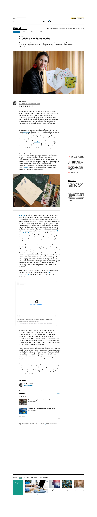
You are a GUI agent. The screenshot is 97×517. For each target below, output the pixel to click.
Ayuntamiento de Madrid (63, 28)
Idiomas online (34, 477)
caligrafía (26, 132)
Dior (48, 272)
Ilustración (24, 418)
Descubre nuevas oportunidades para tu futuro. (66, 490)
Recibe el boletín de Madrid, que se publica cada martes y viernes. (32, 390)
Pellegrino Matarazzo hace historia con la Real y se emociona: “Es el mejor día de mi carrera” (75, 162)
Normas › (58, 393)
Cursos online (27, 477)
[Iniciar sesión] (80, 18)
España (48, 28)
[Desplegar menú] (14, 21)
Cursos (20, 477)
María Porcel (22, 101)
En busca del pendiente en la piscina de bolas (41, 408)
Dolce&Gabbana (24, 274)
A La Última (21, 36)
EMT (76, 28)
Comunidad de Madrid (54, 28)
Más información (22, 424)
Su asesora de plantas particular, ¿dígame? (41, 400)
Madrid (17, 28)
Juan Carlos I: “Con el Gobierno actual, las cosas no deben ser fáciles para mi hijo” (76, 204)
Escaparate (15, 477)
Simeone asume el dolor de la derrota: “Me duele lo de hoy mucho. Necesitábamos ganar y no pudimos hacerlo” (76, 168)
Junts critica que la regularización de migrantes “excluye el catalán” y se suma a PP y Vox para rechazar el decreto (76, 199)
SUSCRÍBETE (74, 18)
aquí (45, 424)
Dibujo (20, 418)
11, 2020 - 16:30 (25, 103)
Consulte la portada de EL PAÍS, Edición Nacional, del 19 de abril (33, 31)
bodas (26, 168)
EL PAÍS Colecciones (43, 477)
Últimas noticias (81, 28)
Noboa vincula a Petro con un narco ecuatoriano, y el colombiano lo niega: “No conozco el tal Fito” (76, 157)
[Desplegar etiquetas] (59, 419)
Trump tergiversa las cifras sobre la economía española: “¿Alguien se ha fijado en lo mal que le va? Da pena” (76, 189)
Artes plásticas (30, 418)
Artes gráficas (49, 418)
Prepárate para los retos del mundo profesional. (54, 490)
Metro (74, 28)
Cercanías (70, 28)
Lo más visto (71, 180)
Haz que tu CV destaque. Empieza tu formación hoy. (79, 490)
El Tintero (22, 215)
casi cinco (37, 142)
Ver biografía (29, 385)
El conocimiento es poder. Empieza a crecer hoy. (35, 494)
